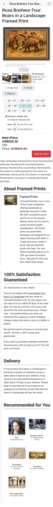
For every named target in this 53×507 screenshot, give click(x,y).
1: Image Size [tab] (11, 87)
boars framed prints (42, 161)
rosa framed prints (34, 164)
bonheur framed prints (11, 167)
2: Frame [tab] (28, 87)
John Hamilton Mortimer (18, 468)
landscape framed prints (12, 164)
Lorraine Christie (17, 496)
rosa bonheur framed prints (37, 167)
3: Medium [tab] (10, 93)
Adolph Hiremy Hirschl (38, 439)
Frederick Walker (38, 469)
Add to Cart (41, 154)
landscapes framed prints (19, 161)
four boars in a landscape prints (16, 171)
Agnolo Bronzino (17, 440)
